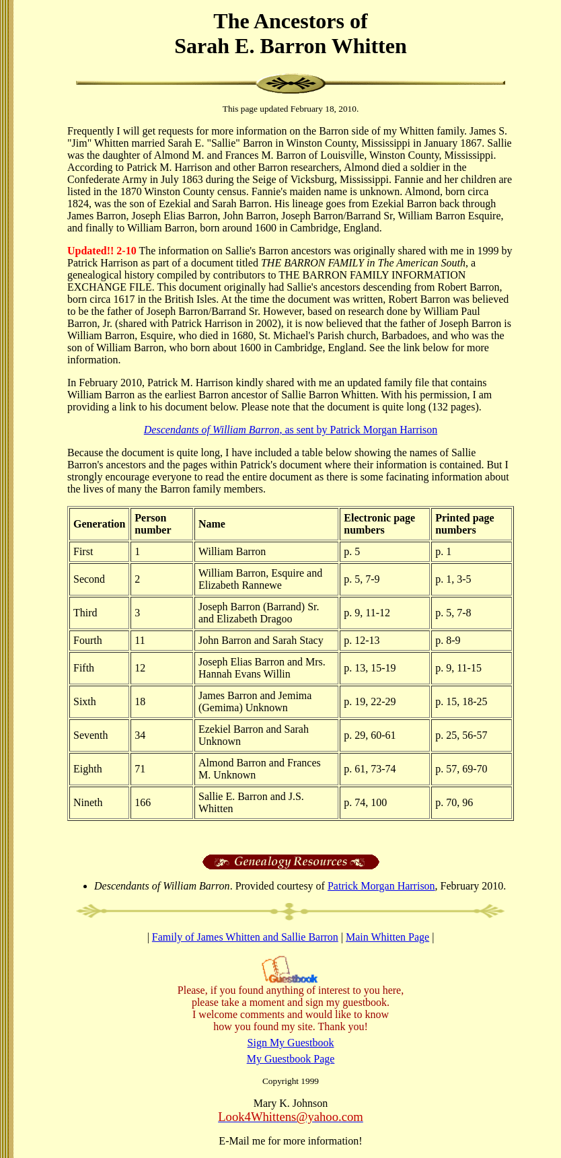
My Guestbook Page (291, 1058)
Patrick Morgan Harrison (381, 886)
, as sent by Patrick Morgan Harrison (290, 429)
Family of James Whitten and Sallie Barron (245, 937)
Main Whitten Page (387, 937)
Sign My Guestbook (291, 1042)
